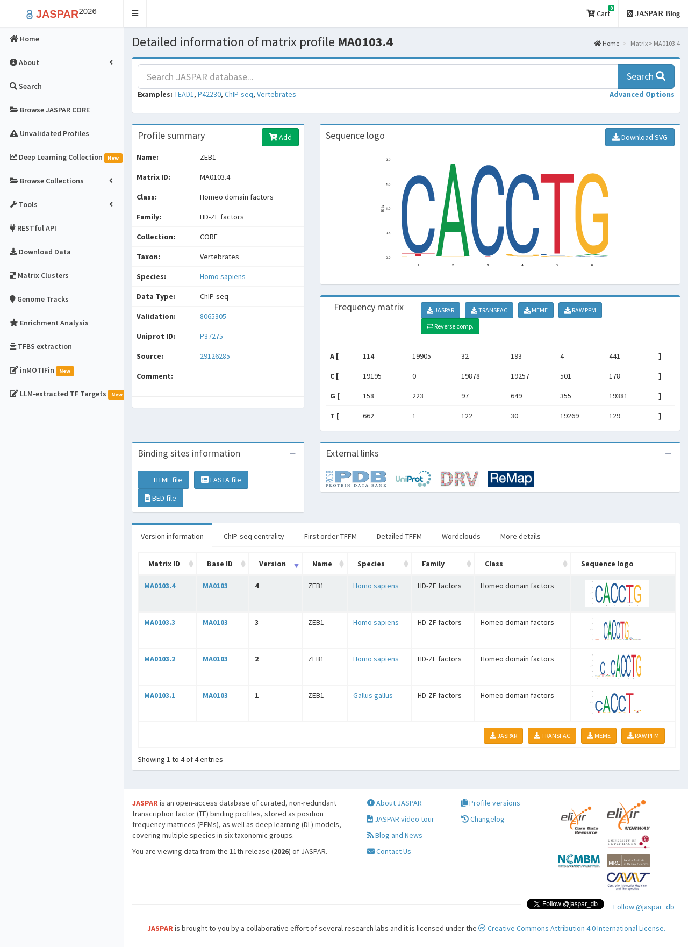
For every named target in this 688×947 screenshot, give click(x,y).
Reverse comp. (450, 326)
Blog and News (394, 835)
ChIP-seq (239, 94)
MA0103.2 (159, 659)
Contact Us (389, 851)
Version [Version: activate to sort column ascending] (272, 563)
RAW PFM (580, 310)
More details (520, 536)
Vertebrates (276, 94)
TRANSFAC (489, 310)
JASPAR (440, 310)
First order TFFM (330, 536)
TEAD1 (184, 94)
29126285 (215, 356)
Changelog (483, 819)
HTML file (163, 480)
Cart (600, 11)
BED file (160, 498)
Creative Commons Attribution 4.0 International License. (571, 928)
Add (280, 137)
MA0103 (215, 585)
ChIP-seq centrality (254, 536)
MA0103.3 (159, 622)
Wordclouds (461, 536)
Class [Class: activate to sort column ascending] (494, 563)
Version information (172, 536)
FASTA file (221, 480)
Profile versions (490, 803)
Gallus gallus (373, 695)
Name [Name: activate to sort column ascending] (322, 563)
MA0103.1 (159, 695)
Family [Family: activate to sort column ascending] (433, 563)
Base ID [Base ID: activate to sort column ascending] (220, 563)
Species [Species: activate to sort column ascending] (371, 563)
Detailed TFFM (399, 536)
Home (606, 43)
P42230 (209, 94)
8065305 (213, 316)
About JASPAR (394, 803)
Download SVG (640, 137)
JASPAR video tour (400, 819)
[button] (135, 13)
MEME (536, 310)
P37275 (212, 336)
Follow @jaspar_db (644, 907)
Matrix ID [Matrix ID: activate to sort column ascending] (164, 563)
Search (646, 76)
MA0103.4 (159, 585)
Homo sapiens (223, 276)
